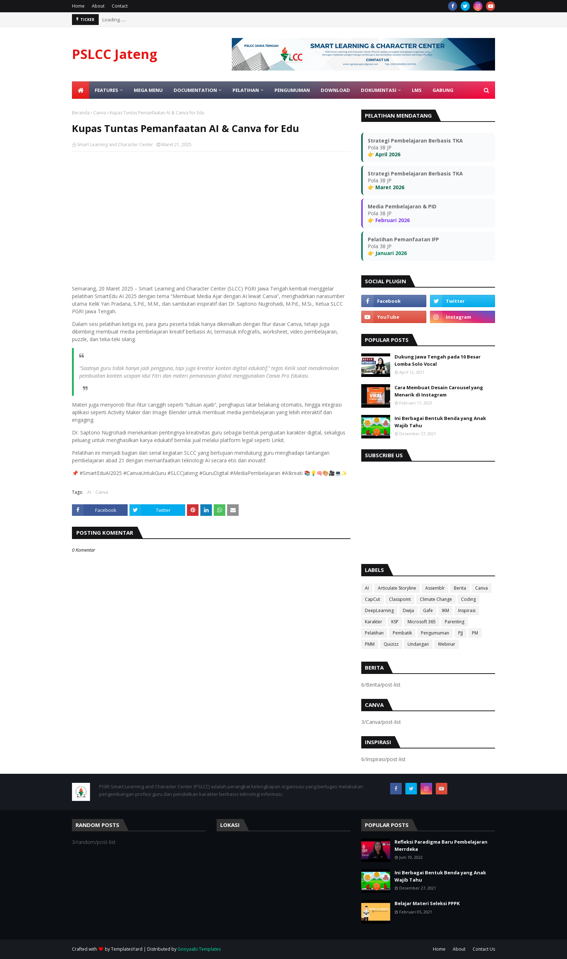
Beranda (81, 113)
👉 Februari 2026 (389, 220)
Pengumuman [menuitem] (292, 90)
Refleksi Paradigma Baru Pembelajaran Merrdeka (441, 845)
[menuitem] (80, 90)
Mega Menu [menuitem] (148, 90)
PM (475, 633)
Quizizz (391, 644)
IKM (445, 610)
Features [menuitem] (106, 90)
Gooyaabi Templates (199, 949)
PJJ (460, 633)
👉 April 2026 (384, 154)
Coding (468, 599)
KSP (394, 622)
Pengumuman (435, 633)
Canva (99, 113)
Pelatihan (374, 633)
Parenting (454, 622)
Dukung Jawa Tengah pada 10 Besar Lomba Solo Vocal (438, 360)
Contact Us (484, 949)
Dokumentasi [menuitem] (378, 90)
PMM (370, 644)
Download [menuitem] (335, 90)
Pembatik (402, 633)
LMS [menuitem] (417, 90)
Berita (460, 588)
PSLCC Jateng (114, 54)
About (98, 6)
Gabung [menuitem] (442, 90)
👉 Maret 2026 (386, 187)
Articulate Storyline (397, 588)
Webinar (446, 644)
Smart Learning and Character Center (115, 144)
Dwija (408, 610)
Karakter (373, 622)
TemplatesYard (126, 949)
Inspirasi (467, 610)
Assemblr (435, 588)
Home (78, 6)
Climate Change (436, 599)
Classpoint (400, 599)
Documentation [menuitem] (195, 90)
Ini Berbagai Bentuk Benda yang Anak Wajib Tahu (440, 422)
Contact (120, 6)
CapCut (372, 599)
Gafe (428, 610)
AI (89, 492)
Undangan (418, 644)
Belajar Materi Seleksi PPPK (427, 903)
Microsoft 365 (422, 622)
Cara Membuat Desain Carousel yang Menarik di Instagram (439, 391)
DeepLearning (379, 610)
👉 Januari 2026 (387, 253)
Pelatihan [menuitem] (246, 90)
